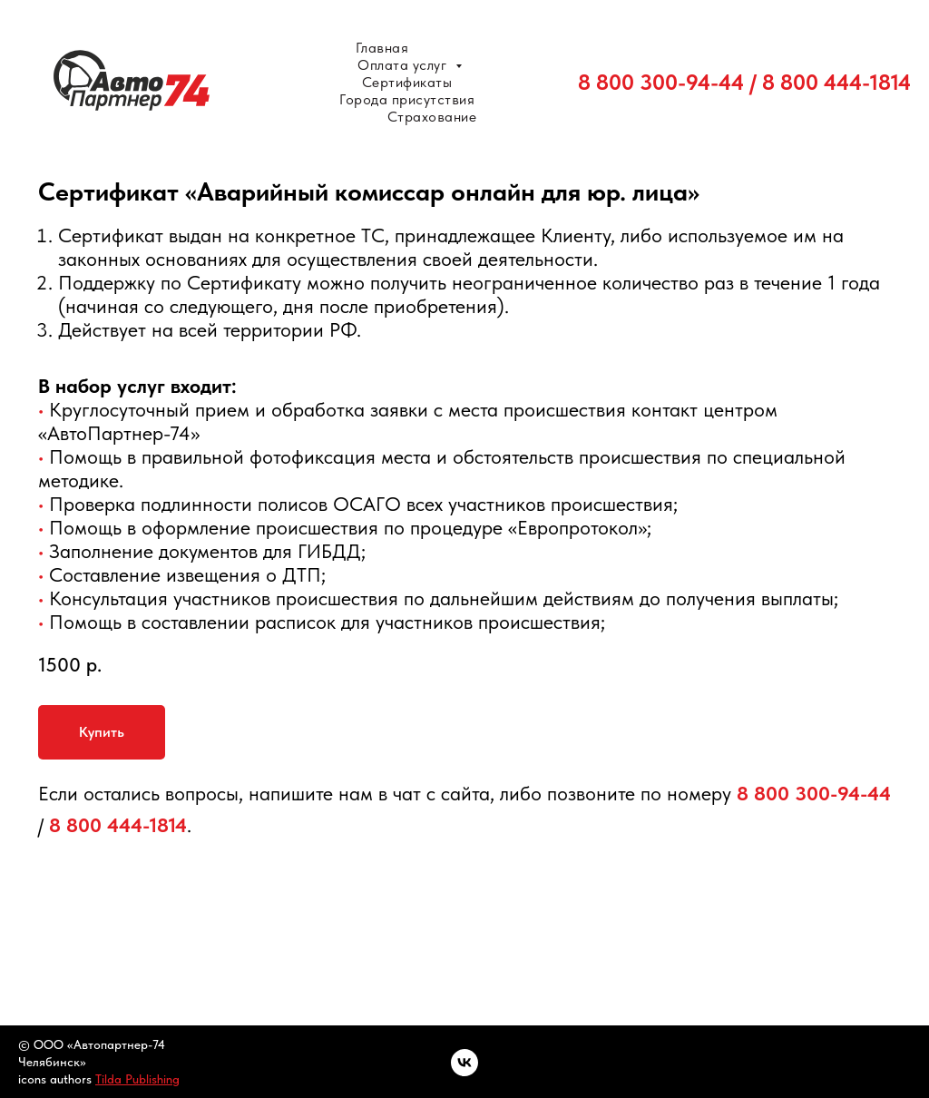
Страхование (432, 116)
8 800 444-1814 (836, 82)
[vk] (464, 1062)
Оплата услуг (404, 65)
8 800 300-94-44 (661, 82)
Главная (382, 47)
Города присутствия (406, 99)
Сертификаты (407, 82)
